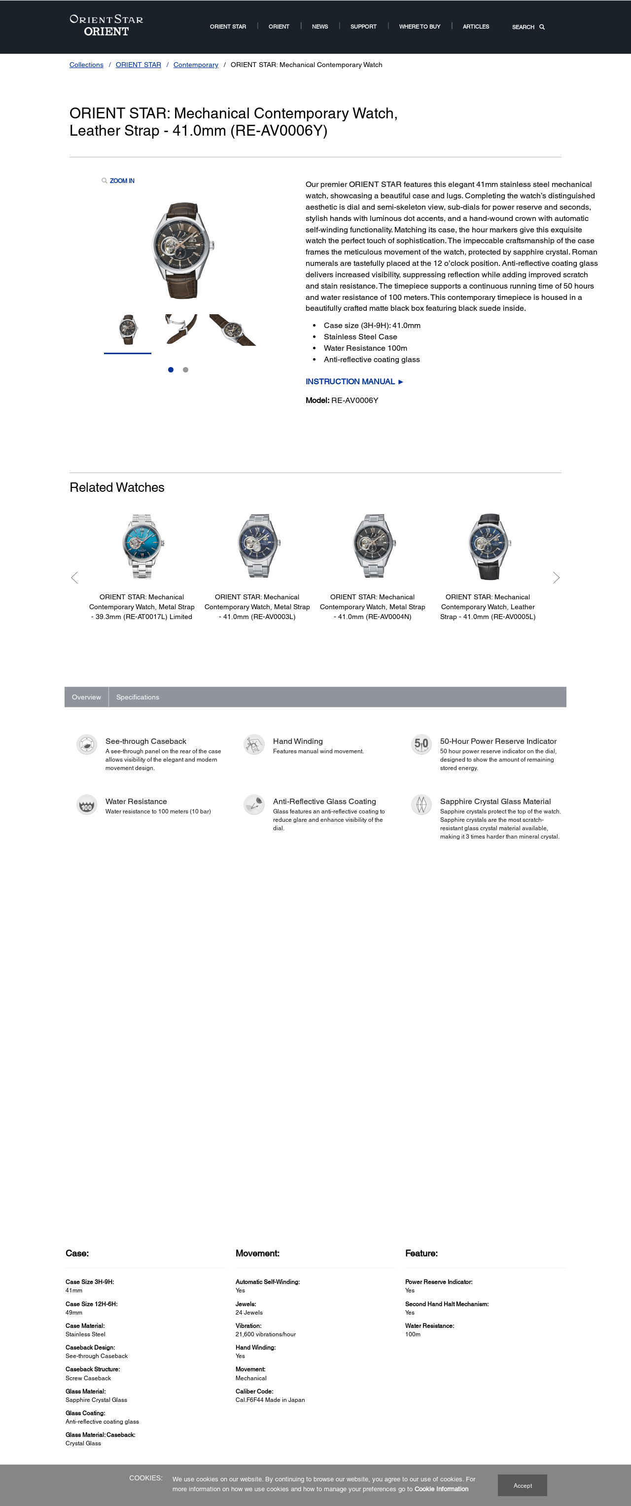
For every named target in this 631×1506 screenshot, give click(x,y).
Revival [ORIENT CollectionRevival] (76, 1417)
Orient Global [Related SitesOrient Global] (419, 1381)
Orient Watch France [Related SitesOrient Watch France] (429, 1417)
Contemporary (196, 65)
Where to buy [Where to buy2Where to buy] (419, 26)
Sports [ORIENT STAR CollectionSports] (158, 1416)
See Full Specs (98, 1133)
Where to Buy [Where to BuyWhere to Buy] (336, 1405)
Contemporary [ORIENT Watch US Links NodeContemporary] (85, 1393)
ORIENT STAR (138, 65)
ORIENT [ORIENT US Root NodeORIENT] (279, 26)
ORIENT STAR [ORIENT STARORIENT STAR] (228, 26)
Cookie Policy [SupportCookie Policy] (252, 1405)
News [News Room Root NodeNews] (320, 26)
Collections (87, 65)
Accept (523, 1485)
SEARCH (528, 27)
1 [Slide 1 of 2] (171, 369)
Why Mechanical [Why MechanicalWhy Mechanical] (340, 1393)
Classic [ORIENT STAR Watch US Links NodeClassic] (160, 1393)
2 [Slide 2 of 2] (185, 369)
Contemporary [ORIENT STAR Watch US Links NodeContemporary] (169, 1404)
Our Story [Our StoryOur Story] (330, 1381)
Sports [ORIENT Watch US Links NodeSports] (74, 1405)
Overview (86, 697)
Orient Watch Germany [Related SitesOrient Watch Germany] (432, 1405)
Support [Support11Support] (364, 26)
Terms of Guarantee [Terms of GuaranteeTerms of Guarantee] (260, 1393)
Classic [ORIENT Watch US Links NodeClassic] (76, 1381)
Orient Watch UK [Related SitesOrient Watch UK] (424, 1393)
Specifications (137, 697)
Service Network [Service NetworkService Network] (256, 1381)
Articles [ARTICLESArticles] (476, 26)
